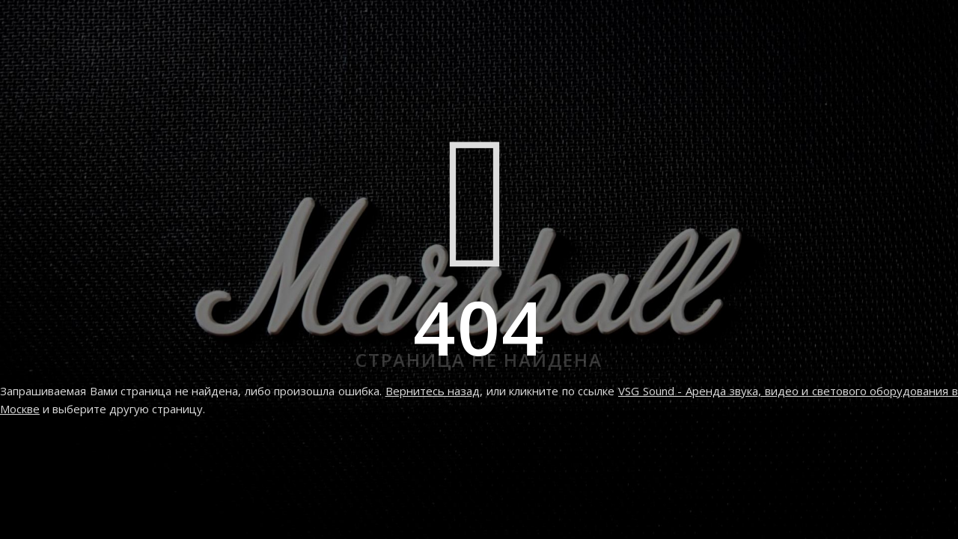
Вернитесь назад (432, 390)
